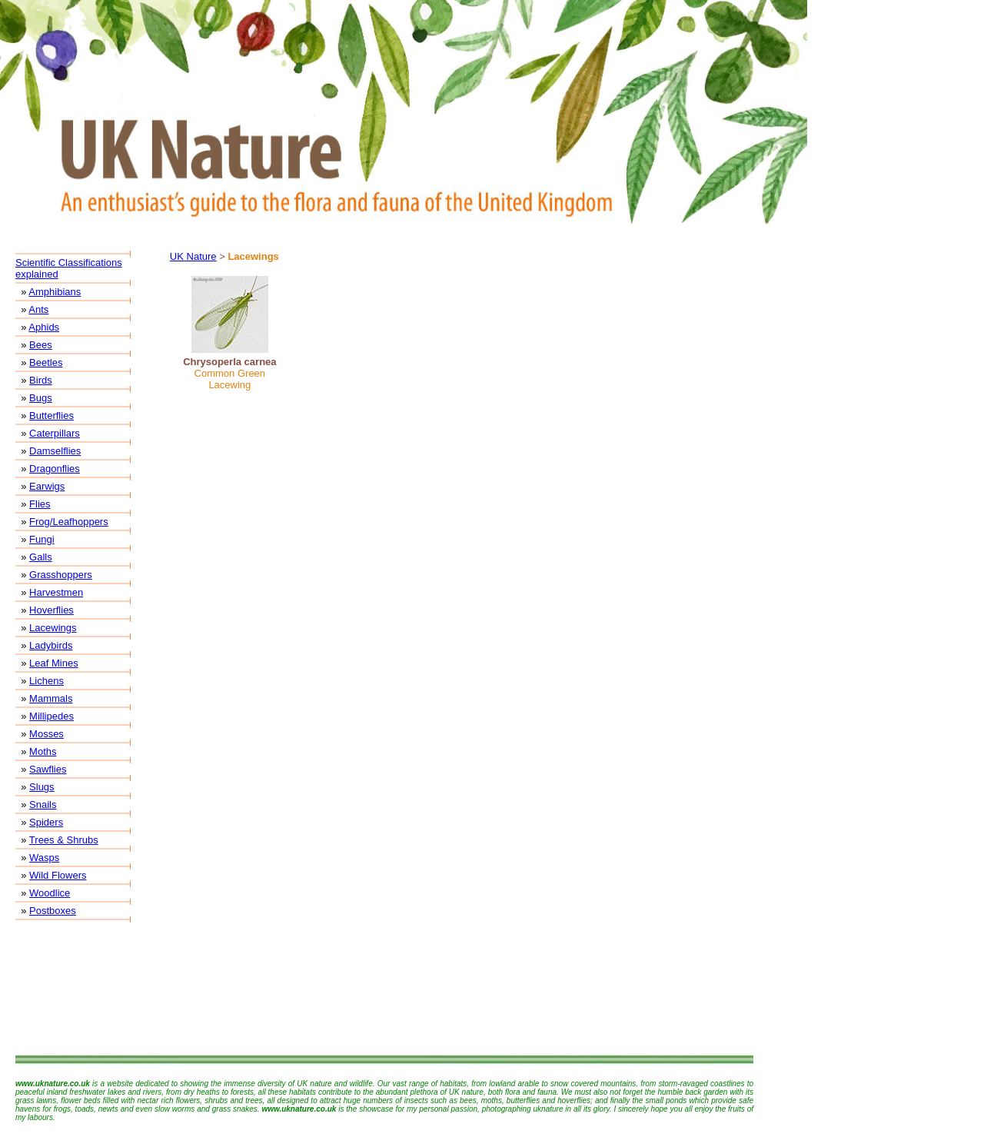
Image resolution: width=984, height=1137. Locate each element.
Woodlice (49, 893)
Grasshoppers (60, 574)
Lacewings (52, 627)
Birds (40, 380)
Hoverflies (51, 610)
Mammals (50, 698)
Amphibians (54, 292)
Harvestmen (56, 592)
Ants (38, 309)
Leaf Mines (53, 663)
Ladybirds (50, 645)
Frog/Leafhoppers (68, 521)
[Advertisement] (384, 987)
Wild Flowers (57, 875)
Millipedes (51, 716)
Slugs (42, 787)
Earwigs (47, 486)
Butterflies (51, 415)
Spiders (46, 822)
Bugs (40, 398)
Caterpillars (54, 433)
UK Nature (193, 256)
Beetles (45, 362)
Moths (42, 751)
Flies (39, 504)
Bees (40, 345)
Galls (40, 557)
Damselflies (55, 451)
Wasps (44, 857)
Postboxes (52, 910)
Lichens (46, 681)
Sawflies (47, 769)
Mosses (46, 734)
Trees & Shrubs (63, 840)
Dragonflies (54, 468)
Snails (42, 804)
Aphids (43, 327)
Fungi (42, 539)
